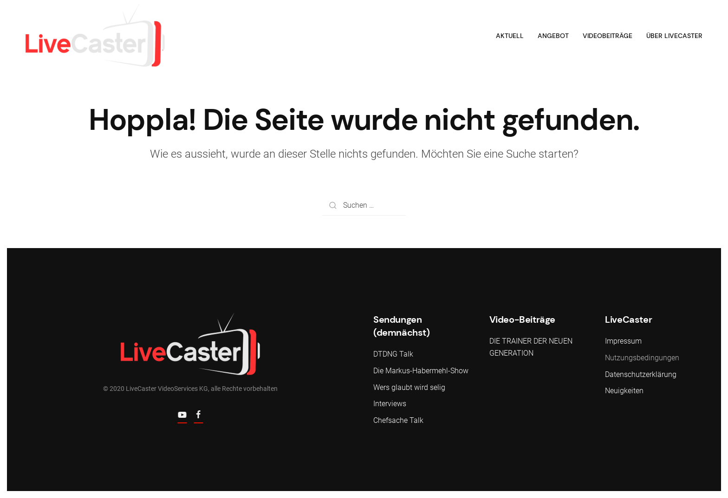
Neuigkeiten (624, 390)
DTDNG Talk (393, 354)
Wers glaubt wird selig (409, 387)
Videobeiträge (607, 36)
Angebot (553, 36)
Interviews (389, 403)
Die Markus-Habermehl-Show (420, 370)
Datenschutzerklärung (640, 374)
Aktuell (510, 36)
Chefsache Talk (398, 420)
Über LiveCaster (674, 36)
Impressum (623, 341)
